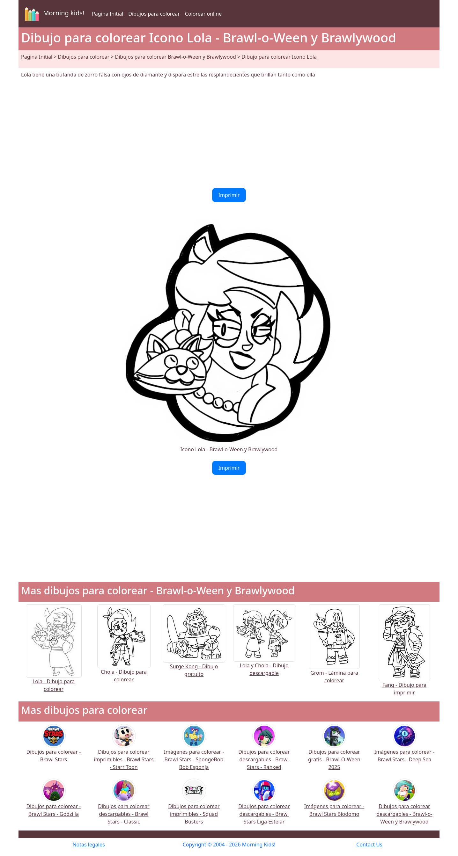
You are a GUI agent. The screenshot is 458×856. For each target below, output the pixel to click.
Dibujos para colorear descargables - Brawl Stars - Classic (123, 806)
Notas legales (88, 844)
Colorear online (203, 13)
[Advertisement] (229, 133)
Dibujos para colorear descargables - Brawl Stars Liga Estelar (264, 806)
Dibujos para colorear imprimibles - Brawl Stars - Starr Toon (123, 751)
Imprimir (229, 195)
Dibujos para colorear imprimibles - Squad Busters (193, 806)
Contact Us (369, 844)
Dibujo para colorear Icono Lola (279, 56)
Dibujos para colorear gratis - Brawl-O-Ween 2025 (334, 751)
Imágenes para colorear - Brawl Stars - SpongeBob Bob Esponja (194, 751)
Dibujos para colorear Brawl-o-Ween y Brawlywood (175, 56)
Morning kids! (53, 13)
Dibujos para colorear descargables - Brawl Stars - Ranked (264, 751)
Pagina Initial (107, 13)
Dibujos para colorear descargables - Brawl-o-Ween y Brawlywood (404, 806)
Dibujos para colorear (154, 13)
